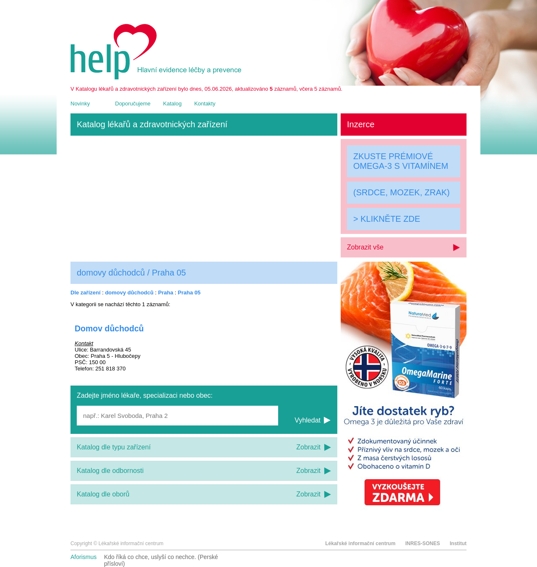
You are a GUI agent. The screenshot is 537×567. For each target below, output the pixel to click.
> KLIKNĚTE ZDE (386, 218)
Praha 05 (189, 292)
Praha (165, 292)
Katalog (172, 103)
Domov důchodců (109, 328)
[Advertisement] (203, 198)
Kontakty (205, 103)
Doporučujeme (133, 103)
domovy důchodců (129, 292)
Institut (458, 543)
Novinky (80, 103)
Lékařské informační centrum (360, 543)
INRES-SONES (422, 543)
